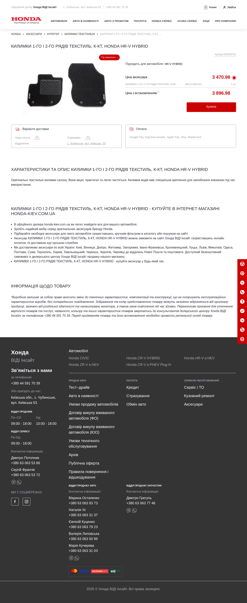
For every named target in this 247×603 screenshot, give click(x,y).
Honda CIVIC (79, 358)
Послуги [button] (140, 21)
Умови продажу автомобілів (93, 404)
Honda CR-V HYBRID (143, 358)
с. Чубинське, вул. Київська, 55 (86, 143)
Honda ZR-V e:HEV (84, 365)
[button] (210, 7)
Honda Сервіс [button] (162, 21)
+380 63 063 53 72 (25, 475)
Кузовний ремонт (199, 396)
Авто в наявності (86, 21)
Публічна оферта (84, 463)
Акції (206, 21)
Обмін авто (136, 404)
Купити (211, 106)
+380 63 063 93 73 (83, 503)
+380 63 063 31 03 (83, 551)
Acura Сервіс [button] (187, 21)
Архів (73, 455)
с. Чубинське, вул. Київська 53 (82, 7)
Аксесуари (193, 404)
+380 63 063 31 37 (83, 515)
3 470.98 (221, 77)
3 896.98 (221, 93)
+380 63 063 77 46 (140, 503)
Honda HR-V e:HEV (199, 358)
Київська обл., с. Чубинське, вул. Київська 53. (33, 400)
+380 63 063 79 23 (83, 527)
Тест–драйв (79, 387)
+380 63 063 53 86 (25, 463)
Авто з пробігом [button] (116, 21)
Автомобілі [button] (59, 21)
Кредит (132, 387)
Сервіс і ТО (194, 387)
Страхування (137, 396)
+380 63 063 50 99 (83, 539)
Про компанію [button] (225, 21)
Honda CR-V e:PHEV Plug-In (148, 365)
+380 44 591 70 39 (117, 7)
